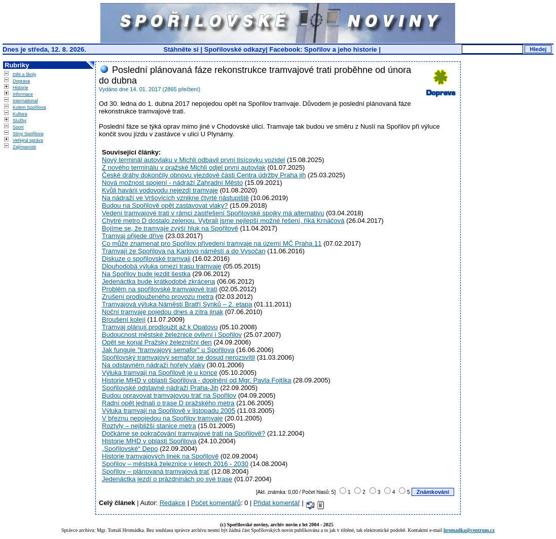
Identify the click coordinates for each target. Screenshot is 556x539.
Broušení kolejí (123, 319)
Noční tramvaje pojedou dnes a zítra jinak (162, 312)
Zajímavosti (24, 146)
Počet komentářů (216, 503)
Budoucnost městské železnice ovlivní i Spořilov (172, 334)
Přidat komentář (276, 503)
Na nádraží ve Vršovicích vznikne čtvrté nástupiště (175, 198)
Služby (19, 120)
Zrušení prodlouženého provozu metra (157, 296)
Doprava (21, 81)
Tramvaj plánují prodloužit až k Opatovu (160, 327)
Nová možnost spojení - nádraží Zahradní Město (172, 182)
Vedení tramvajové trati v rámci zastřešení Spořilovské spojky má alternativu (213, 213)
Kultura (20, 114)
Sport (18, 127)
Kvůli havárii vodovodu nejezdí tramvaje (160, 190)
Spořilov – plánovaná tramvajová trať (155, 471)
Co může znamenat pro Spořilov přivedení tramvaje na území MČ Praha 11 (212, 243)
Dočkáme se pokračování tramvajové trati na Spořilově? (183, 433)
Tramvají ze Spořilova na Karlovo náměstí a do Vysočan (184, 251)
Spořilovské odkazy (235, 49)
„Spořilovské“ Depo (130, 448)
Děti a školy (24, 74)
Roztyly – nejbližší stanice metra (149, 426)
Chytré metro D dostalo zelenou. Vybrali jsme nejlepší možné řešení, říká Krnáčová (223, 220)
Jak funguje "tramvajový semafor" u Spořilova (168, 350)
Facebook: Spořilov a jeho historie (323, 49)
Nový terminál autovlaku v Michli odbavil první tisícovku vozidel (193, 160)
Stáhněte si (182, 49)
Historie (20, 87)
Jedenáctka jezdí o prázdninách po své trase (167, 479)
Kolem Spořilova (29, 107)
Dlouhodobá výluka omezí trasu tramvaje (161, 266)
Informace (23, 94)
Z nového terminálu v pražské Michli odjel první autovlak (184, 167)
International (25, 100)
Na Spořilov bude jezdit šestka (146, 274)
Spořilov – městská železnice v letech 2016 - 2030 (175, 464)
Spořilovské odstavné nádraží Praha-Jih (160, 388)
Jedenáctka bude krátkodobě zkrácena (158, 281)
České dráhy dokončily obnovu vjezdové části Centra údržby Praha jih (204, 175)
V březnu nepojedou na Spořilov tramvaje (162, 418)
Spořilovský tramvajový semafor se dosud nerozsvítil (178, 357)
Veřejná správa (28, 140)
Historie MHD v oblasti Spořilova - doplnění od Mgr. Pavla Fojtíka (196, 380)
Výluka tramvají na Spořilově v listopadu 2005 (168, 410)
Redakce (173, 503)
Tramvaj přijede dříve (133, 236)
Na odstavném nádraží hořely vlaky (153, 365)
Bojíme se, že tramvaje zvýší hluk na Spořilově (170, 228)
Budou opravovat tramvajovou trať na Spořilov (169, 395)
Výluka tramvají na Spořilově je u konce (159, 372)
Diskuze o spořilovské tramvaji (146, 258)
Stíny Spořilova (28, 133)
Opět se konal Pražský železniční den (157, 342)
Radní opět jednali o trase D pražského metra (168, 403)
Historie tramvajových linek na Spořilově (160, 456)
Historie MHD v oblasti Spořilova (149, 441)
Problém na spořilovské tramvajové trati (159, 289)
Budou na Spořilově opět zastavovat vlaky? (165, 205)
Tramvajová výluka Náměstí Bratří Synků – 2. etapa (177, 304)
